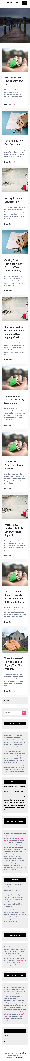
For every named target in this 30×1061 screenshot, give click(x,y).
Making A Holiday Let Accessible (15, 797)
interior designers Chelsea (12, 749)
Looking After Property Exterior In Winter (13, 465)
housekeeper (18, 893)
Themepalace (20, 1057)
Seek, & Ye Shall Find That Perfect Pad (13, 81)
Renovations (8, 1042)
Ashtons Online (11, 2)
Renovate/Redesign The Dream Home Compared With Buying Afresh (14, 807)
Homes (6, 1039)
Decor (6, 1036)
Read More (9, 104)
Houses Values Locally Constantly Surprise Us (14, 399)
